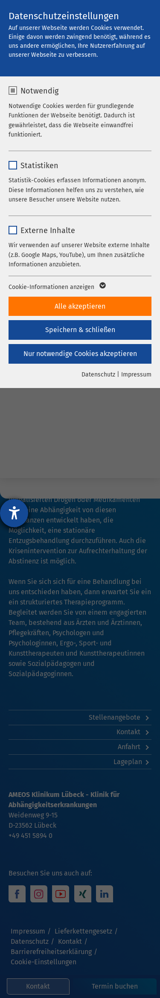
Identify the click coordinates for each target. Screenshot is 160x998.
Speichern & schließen (80, 330)
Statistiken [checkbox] (39, 165)
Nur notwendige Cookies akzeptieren (80, 354)
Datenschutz (98, 374)
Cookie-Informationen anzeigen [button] (57, 287)
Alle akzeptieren (80, 306)
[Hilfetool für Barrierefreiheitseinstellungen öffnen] (14, 513)
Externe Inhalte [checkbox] (47, 230)
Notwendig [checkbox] (39, 91)
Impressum (136, 374)
